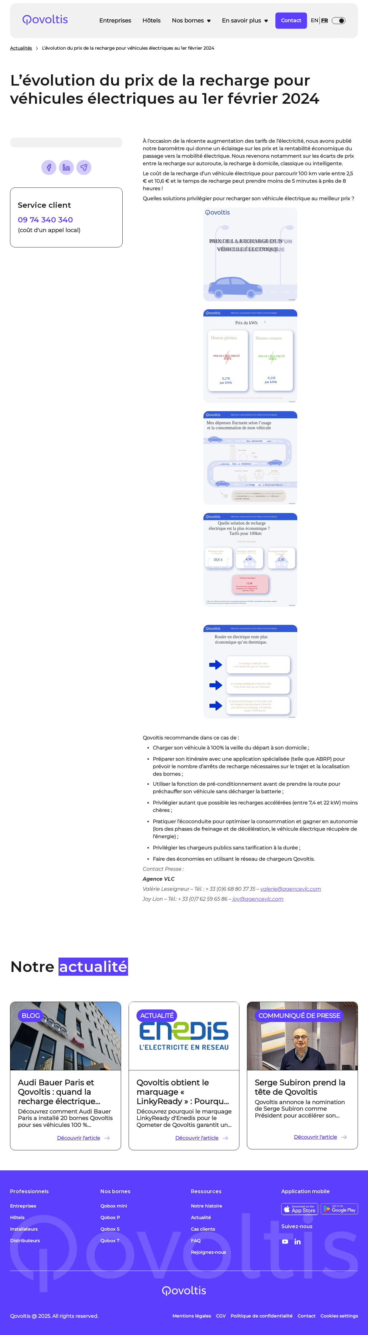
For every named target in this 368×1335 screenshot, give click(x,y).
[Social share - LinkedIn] (297, 1241)
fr (324, 20)
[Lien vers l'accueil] (55, 21)
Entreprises (115, 20)
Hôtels (151, 20)
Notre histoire (206, 1206)
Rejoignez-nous (208, 1252)
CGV (221, 1316)
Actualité (201, 1217)
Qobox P (110, 1217)
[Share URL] (83, 167)
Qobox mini (113, 1206)
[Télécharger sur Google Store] (339, 1209)
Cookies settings (339, 1316)
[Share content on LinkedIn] (66, 167)
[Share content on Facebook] (48, 167)
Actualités (21, 48)
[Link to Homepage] (184, 1292)
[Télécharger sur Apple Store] (299, 1209)
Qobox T (109, 1240)
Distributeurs (25, 1240)
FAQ (196, 1240)
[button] (191, 21)
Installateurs (24, 1229)
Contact (306, 1316)
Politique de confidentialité (262, 1316)
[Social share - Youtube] (285, 1241)
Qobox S (110, 1229)
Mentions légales (191, 1316)
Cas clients (203, 1229)
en (314, 20)
